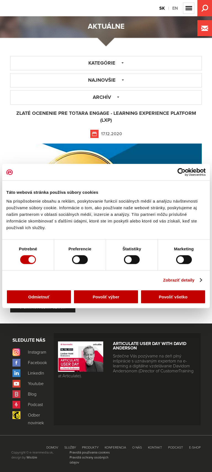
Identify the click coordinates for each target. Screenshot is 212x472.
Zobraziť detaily (179, 280)
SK (162, 8)
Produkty (90, 447)
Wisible (31, 457)
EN (175, 8)
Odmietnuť (38, 296)
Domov (52, 447)
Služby (70, 447)
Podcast (175, 447)
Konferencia (115, 447)
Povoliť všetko (173, 296)
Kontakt (155, 447)
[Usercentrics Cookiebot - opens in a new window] (181, 172)
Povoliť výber (106, 296)
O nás (137, 447)
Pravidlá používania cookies (90, 452)
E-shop (195, 447)
